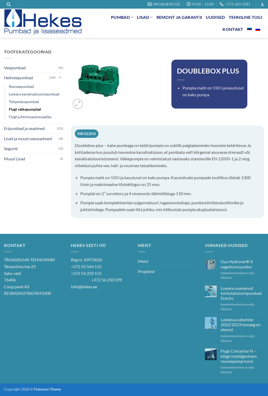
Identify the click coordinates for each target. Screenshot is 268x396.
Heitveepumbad (18, 77)
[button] (262, 4)
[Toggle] (60, 78)
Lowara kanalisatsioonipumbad (34, 94)
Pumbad (122, 17)
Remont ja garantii (179, 17)
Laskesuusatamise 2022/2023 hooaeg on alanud (241, 324)
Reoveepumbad (21, 86)
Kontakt (232, 29)
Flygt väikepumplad (25, 109)
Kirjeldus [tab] (86, 134)
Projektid (146, 271)
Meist (143, 261)
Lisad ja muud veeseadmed (28, 138)
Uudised (215, 17)
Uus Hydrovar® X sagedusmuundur (237, 264)
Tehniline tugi (245, 17)
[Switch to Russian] (257, 29)
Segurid (11, 148)
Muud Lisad (14, 158)
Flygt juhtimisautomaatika (30, 117)
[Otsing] (8, 4)
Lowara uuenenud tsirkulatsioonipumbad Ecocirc (241, 293)
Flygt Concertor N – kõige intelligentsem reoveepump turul (239, 355)
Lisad (145, 17)
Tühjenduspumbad (24, 101)
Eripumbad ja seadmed (24, 128)
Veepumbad (15, 67)
